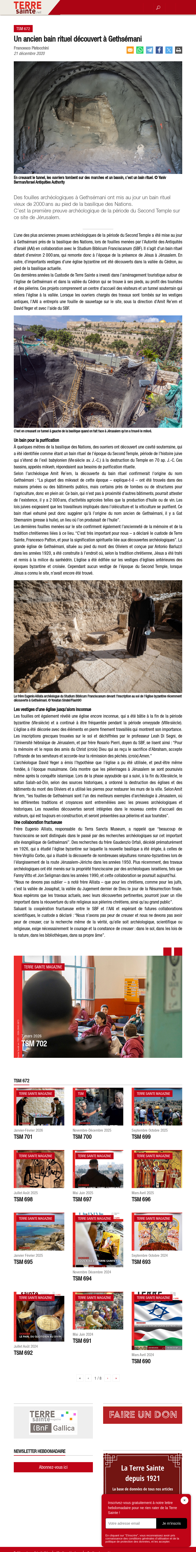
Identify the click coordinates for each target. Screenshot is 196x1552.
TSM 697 (82, 1199)
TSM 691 (82, 1340)
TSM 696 (141, 1199)
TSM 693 (141, 1262)
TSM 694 (82, 1278)
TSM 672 (23, 28)
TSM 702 (34, 1043)
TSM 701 (23, 1136)
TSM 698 (23, 1199)
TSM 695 (23, 1262)
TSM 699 (141, 1136)
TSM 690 (141, 1361)
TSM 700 (82, 1136)
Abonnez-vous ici (53, 1467)
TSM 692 (23, 1352)
